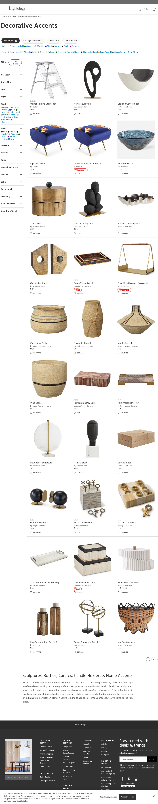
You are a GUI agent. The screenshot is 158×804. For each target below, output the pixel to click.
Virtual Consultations (68, 726)
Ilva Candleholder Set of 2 (51, 617)
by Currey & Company (87, 276)
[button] (3, 8)
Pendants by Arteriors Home (107, 753)
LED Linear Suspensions (106, 766)
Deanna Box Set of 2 (89, 559)
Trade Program (69, 737)
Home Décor (24, 16)
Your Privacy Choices (45, 736)
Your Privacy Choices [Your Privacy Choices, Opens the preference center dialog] (108, 797)
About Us (86, 718)
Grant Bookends (46, 502)
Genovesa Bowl (128, 159)
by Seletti (42, 161)
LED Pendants (106, 742)
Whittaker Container (130, 559)
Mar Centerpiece (129, 617)
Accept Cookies (127, 797)
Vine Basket (44, 388)
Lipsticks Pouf (45, 159)
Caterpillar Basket (47, 330)
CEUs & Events (68, 741)
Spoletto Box (127, 445)
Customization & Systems (69, 746)
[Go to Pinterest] (129, 754)
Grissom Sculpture (88, 216)
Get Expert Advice (47, 755)
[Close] (154, 796)
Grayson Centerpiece (131, 101)
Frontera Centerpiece (131, 216)
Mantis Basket (127, 330)
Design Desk (68, 721)
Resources (67, 770)
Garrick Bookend (46, 273)
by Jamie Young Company (48, 333)
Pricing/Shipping (46, 728)
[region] (79, 797)
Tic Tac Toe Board (129, 502)
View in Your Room (68, 752)
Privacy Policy (131, 742)
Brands (104, 725)
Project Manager (66, 732)
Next (157, 634)
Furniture (15, 16)
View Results (23, 62)
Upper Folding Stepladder (51, 101)
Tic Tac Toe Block (88, 502)
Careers (86, 732)
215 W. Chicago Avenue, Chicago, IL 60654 (137, 782)
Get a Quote (45, 751)
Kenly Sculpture (87, 101)
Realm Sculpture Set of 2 (92, 617)
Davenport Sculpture (49, 445)
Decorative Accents (35, 16)
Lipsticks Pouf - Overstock (92, 159)
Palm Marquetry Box (89, 388)
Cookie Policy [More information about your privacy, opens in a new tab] (22, 801)
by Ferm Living (125, 276)
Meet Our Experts (86, 727)
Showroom (87, 722)
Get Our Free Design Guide (18, 751)
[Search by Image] (146, 9)
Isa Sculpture (85, 445)
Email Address (127, 734)
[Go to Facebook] (122, 754)
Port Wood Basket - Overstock (135, 273)
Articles (104, 718)
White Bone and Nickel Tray (52, 559)
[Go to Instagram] (136, 754)
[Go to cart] (154, 9)
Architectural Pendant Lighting (108, 747)
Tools (65, 766)
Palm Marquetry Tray (130, 388)
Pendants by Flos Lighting (108, 759)
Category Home (6, 16)
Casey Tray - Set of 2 (89, 273)
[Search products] (139, 9)
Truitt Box (43, 216)
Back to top (79, 699)
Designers (105, 729)
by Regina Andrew (45, 505)
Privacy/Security (46, 732)
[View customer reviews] (128, 759)
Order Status (45, 741)
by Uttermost (125, 161)
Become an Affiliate (87, 737)
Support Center (46, 721)
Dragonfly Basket (87, 330)
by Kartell (41, 104)
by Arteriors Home (86, 104)
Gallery (104, 722)
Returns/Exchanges (47, 724)
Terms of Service (147, 742)
